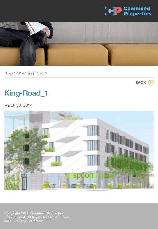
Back (140, 82)
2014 (20, 73)
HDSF (7, 221)
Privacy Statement (28, 221)
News (8, 73)
